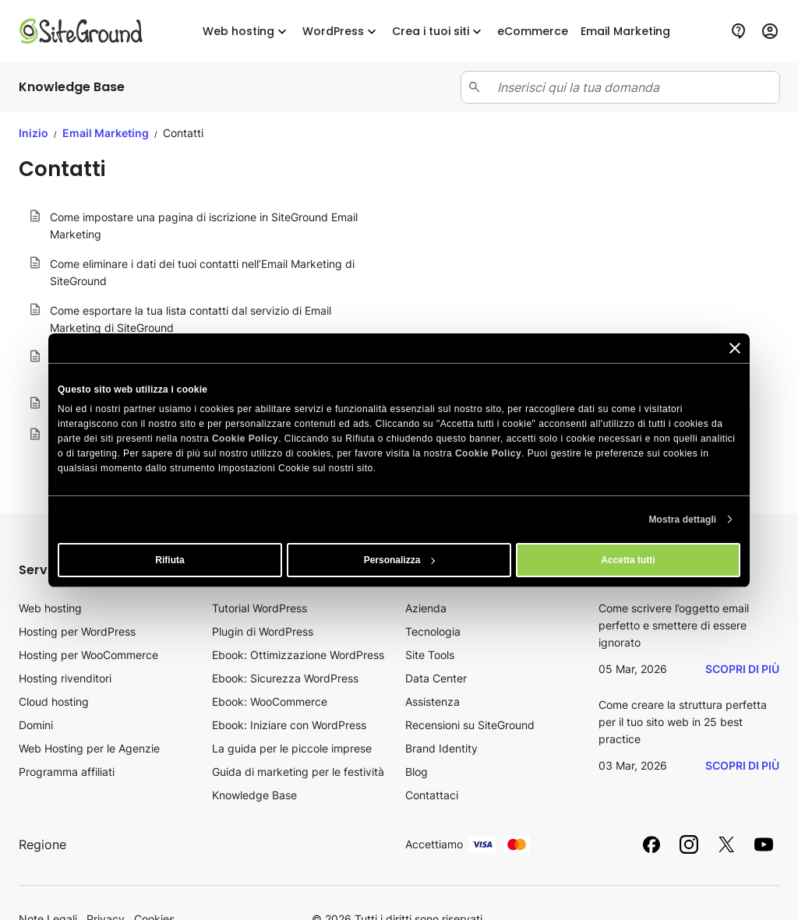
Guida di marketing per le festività (298, 771)
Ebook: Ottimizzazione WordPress (298, 654)
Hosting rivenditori (65, 678)
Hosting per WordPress (77, 631)
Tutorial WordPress (259, 608)
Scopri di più (742, 668)
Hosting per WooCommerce (88, 654)
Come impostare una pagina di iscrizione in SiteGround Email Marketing (204, 225)
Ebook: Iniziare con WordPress (289, 724)
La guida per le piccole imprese (292, 748)
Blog (416, 771)
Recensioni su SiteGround (470, 724)
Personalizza (400, 560)
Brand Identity (441, 748)
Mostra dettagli (682, 519)
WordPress (341, 31)
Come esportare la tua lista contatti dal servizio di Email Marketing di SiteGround (190, 319)
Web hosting (246, 31)
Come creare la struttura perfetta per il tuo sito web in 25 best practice (682, 722)
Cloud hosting (54, 701)
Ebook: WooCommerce (269, 701)
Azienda (426, 608)
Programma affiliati (67, 771)
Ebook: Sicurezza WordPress (285, 678)
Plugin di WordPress (262, 631)
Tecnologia (433, 631)
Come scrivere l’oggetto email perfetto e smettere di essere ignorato (673, 625)
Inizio (33, 132)
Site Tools (429, 654)
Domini (36, 724)
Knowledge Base (254, 795)
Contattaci (431, 795)
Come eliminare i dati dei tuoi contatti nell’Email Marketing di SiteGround (202, 272)
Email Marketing (106, 132)
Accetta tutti (628, 560)
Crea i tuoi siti (438, 31)
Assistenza (432, 701)
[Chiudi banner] (734, 347)
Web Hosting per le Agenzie (89, 748)
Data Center (436, 678)
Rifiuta (169, 560)
